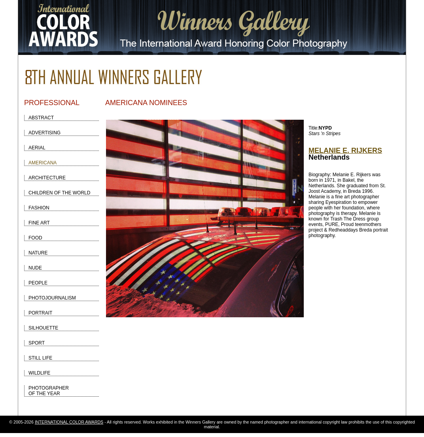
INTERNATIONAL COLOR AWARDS (69, 422)
